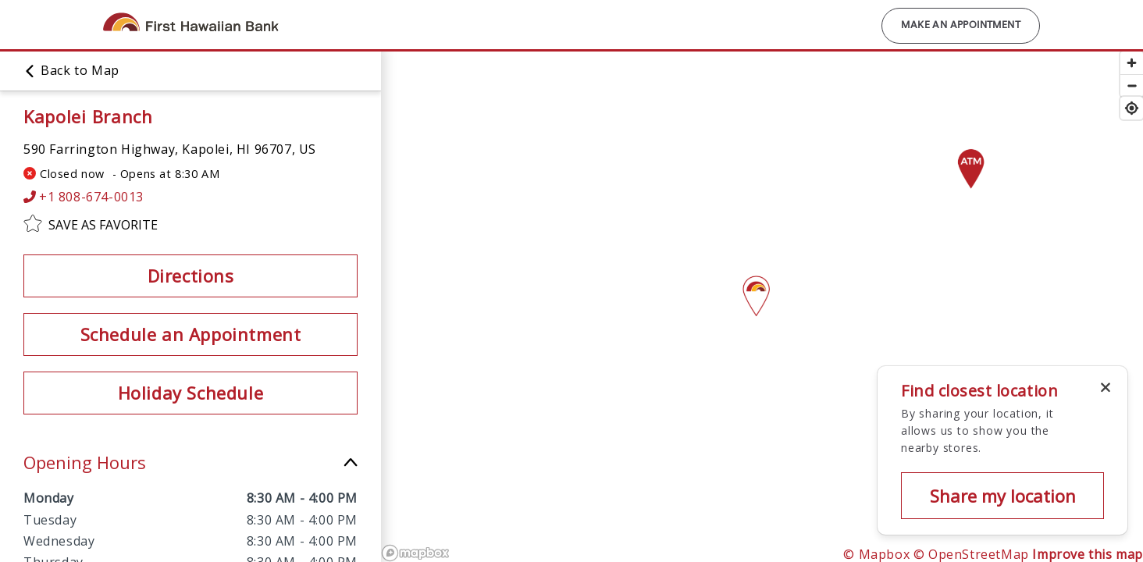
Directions (191, 275)
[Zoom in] (1131, 63)
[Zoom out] (1131, 85)
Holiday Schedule (191, 392)
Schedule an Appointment (190, 334)
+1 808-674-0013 (83, 197)
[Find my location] (1131, 108)
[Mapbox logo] (415, 553)
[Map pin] (970, 163)
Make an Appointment (960, 25)
